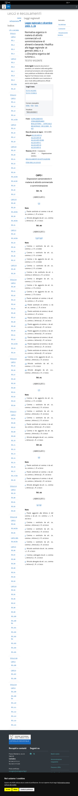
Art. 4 (13, 53)
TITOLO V (13, 412)
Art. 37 (13, 260)
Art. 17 (13, 137)
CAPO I (13, 37)
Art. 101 (13, 627)
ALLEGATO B (36, 138)
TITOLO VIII (13, 658)
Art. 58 (13, 379)
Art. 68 (13, 432)
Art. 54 (13, 352)
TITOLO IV (13, 359)
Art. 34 (13, 247)
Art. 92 (13, 577)
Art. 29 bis (14, 212)
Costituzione (61, 28)
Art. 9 (13, 80)
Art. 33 (13, 243)
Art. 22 (13, 163)
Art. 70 (13, 440)
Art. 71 (13, 445)
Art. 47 (13, 317)
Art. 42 (13, 295)
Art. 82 (13, 506)
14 (26, 331)
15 (26, 337)
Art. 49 (13, 326)
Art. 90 (13, 568)
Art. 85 (13, 533)
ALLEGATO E (36, 147)
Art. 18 (13, 141)
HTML (28, 106)
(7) (39, 390)
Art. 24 (13, 172)
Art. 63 (13, 401)
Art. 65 (13, 418)
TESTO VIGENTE (31, 91)
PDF (32, 106)
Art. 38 (13, 269)
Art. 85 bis (14, 541)
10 (26, 305)
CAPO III (13, 147)
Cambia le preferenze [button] (27, 789)
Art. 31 (13, 225)
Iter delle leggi (62, 24)
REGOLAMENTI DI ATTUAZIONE (38, 159)
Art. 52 (13, 339)
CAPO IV (14, 200)
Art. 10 (13, 89)
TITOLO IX (13, 685)
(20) (41, 238)
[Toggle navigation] (76, 7)
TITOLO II (13, 95)
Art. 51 (13, 335)
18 (26, 357)
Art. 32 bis (14, 238)
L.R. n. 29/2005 (14, 30)
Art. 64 (13, 405)
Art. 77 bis (14, 476)
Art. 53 (13, 348)
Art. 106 (13, 665)
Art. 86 (13, 550)
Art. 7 (13, 71)
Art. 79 (13, 493)
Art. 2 (13, 45)
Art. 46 (13, 313)
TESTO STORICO (31, 93)
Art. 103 (13, 643)
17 (26, 350)
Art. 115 (13, 725)
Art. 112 (13, 712)
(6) (38, 505)
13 (26, 324)
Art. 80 (13, 498)
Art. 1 (13, 40)
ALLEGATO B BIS (37, 140)
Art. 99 (13, 612)
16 (26, 344)
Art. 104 (13, 648)
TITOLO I (13, 34)
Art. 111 (13, 707)
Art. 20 (13, 155)
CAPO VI (14, 266)
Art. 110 (13, 703)
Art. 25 (13, 185)
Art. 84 (13, 524)
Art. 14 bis (14, 119)
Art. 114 (13, 720)
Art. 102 (13, 632)
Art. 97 (13, 603)
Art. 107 (13, 674)
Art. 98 (13, 607)
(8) (40, 505)
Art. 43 (13, 300)
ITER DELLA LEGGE (33, 162)
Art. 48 (13, 322)
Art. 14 (13, 115)
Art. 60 (13, 388)
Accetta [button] (8, 789)
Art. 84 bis (14, 528)
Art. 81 (13, 502)
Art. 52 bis (14, 344)
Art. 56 (13, 370)
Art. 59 (13, 383)
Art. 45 (13, 308)
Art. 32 (13, 234)
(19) (37, 238)
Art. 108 (13, 678)
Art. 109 (13, 691)
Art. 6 (13, 67)
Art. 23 (13, 168)
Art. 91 (13, 572)
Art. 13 (13, 111)
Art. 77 (13, 471)
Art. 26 (13, 190)
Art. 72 (13, 449)
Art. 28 (13, 203)
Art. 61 (13, 392)
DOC (36, 106)
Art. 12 (13, 106)
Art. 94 (13, 590)
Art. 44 (13, 304)
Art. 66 (13, 423)
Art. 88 (13, 559)
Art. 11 (13, 102)
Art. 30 (13, 216)
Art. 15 (13, 128)
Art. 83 (13, 511)
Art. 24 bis (14, 177)
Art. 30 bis (14, 221)
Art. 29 (13, 207)
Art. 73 (13, 454)
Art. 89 (13, 563)
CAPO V (13, 230)
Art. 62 (13, 396)
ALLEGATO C (36, 143)
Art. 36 (13, 256)
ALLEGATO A (37, 135)
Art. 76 (13, 467)
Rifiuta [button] (15, 789)
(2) (39, 203)
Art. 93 (13, 581)
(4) (39, 457)
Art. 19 (13, 150)
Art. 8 (13, 75)
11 (26, 311)
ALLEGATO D (36, 145)
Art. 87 (13, 555)
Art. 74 (13, 458)
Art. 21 (13, 159)
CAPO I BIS (14, 538)
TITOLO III (13, 280)
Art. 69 (13, 436)
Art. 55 (13, 366)
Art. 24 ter (14, 181)
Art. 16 (13, 133)
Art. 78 (13, 480)
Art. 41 (13, 291)
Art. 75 (13, 462)
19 (26, 363)
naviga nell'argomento (15, 19)
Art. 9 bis (14, 84)
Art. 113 (13, 716)
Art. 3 (13, 49)
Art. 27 (13, 194)
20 (26, 370)
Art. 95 (13, 594)
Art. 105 (13, 652)
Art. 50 (13, 330)
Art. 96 (13, 599)
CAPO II (13, 59)
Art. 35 (13, 251)
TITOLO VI (13, 486)
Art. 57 (13, 374)
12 (26, 318)
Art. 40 (13, 286)
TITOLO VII (13, 517)
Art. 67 (13, 427)
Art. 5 (13, 62)
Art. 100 (13, 616)
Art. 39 (13, 273)
